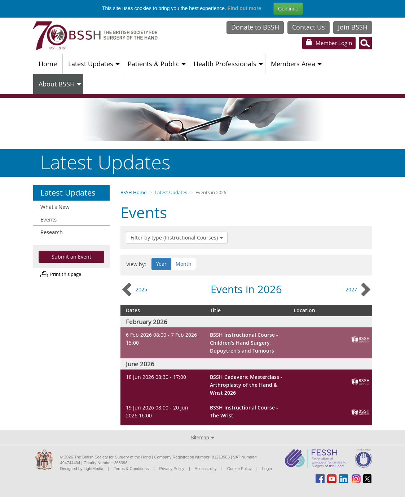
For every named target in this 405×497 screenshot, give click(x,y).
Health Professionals (228, 63)
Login (329, 42)
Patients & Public (157, 63)
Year (161, 263)
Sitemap (202, 437)
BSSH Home (133, 192)
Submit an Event (71, 256)
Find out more (244, 8)
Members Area (296, 63)
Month (184, 263)
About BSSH (60, 84)
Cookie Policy (239, 468)
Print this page (65, 274)
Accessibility (206, 468)
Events (48, 219)
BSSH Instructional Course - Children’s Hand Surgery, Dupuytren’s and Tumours (244, 342)
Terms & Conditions (131, 468)
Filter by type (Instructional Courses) (177, 237)
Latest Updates (94, 63)
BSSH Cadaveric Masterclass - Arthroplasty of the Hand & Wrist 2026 (246, 384)
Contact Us (308, 27)
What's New (55, 206)
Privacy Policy (172, 468)
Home (48, 63)
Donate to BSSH (255, 27)
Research (51, 232)
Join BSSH (352, 27)
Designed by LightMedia (82, 468)
